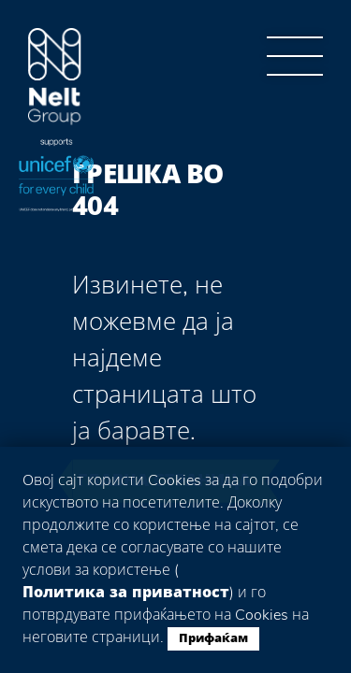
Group (54, 77)
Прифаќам (213, 638)
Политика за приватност (125, 592)
